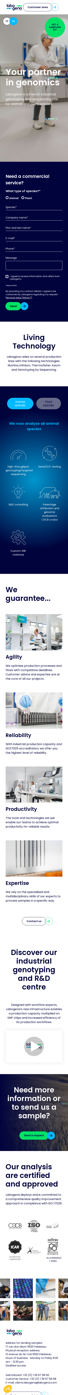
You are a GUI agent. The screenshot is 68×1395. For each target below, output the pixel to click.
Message (11, 257)
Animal (13, 198)
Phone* (10, 248)
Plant (28, 198)
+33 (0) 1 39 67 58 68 (43, 1379)
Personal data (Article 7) (19, 297)
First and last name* (18, 227)
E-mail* (10, 238)
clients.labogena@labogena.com (36, 1382)
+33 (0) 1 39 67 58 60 (36, 1375)
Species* (11, 207)
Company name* (17, 217)
